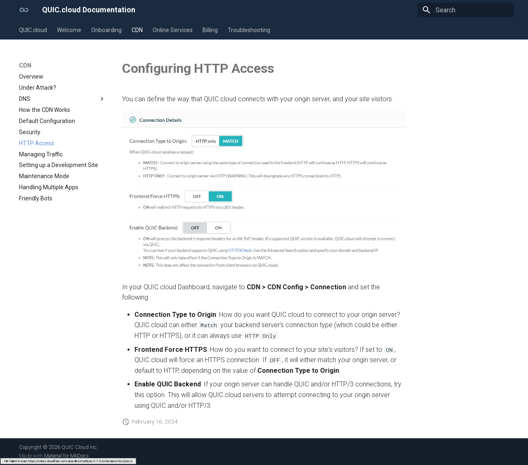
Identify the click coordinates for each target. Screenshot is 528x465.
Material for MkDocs (66, 456)
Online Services (173, 30)
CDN (137, 30)
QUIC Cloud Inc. (79, 447)
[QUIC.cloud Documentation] (24, 10)
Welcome (69, 30)
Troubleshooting (249, 30)
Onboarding (106, 30)
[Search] (465, 9)
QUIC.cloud (33, 30)
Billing (210, 30)
